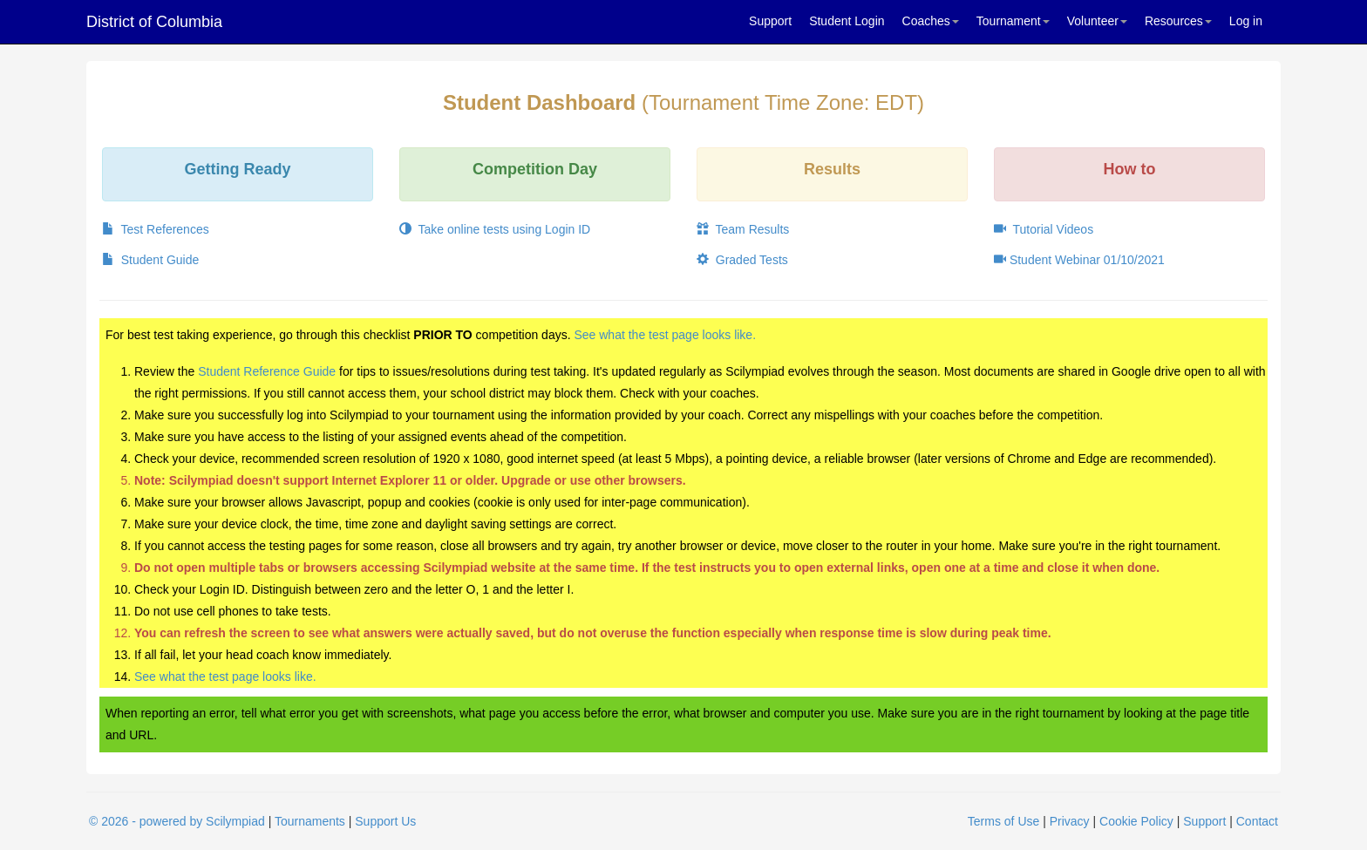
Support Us (385, 821)
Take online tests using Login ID (494, 229)
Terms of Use (1003, 821)
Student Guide (150, 260)
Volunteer (1097, 21)
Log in (1245, 21)
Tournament (1013, 21)
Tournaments (310, 821)
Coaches (930, 21)
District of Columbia (154, 22)
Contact (1257, 821)
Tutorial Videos (1043, 229)
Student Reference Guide (267, 371)
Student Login (846, 21)
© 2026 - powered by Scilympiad (177, 821)
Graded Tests (742, 260)
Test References (155, 229)
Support (770, 21)
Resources (1178, 21)
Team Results (743, 229)
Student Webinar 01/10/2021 (1079, 260)
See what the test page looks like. (665, 335)
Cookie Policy (1136, 821)
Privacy (1070, 821)
